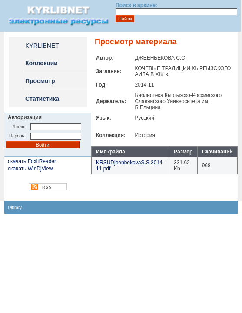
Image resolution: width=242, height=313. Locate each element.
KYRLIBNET (42, 45)
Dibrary (15, 207)
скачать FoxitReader (32, 161)
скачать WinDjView (30, 169)
